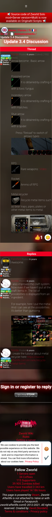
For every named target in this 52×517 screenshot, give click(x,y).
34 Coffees (26, 477)
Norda (15, 54)
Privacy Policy (32, 461)
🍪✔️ (46, 453)
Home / (13, 30)
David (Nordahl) (38, 508)
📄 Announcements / (23, 34)
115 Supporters (26, 480)
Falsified (16, 259)
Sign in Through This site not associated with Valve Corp (26, 395)
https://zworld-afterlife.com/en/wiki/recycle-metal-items (28, 360)
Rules (26, 436)
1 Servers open (26, 473)
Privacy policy (39, 511)
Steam (36, 495)
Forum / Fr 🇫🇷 (26, 30)
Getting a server (26, 440)
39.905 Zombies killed (26, 483)
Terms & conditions (16, 511)
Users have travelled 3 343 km (26, 487)
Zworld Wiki (26, 433)
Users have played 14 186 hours (26, 490)
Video (43, 169)
